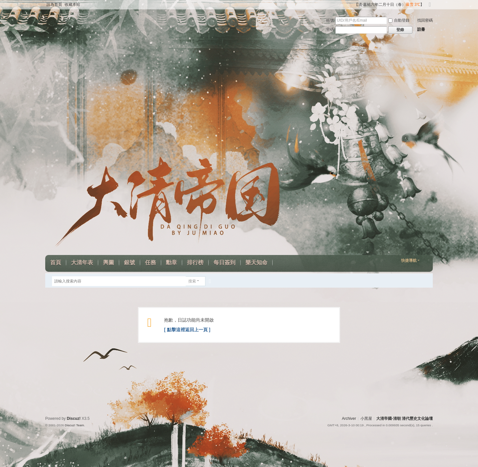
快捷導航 (409, 260)
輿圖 (108, 263)
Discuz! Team (74, 425)
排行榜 (195, 263)
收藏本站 (72, 4)
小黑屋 (366, 418)
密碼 (330, 29)
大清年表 (82, 263)
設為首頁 (54, 4)
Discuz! (74, 418)
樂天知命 (256, 263)
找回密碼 (425, 20)
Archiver (349, 418)
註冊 (421, 29)
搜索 (192, 281)
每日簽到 (224, 263)
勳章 (171, 263)
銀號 (129, 263)
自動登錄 (399, 20)
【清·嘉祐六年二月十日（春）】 (389, 4)
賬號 (330, 20)
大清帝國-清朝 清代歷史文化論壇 (404, 418)
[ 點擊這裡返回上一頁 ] (187, 329)
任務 (150, 263)
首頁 (55, 263)
